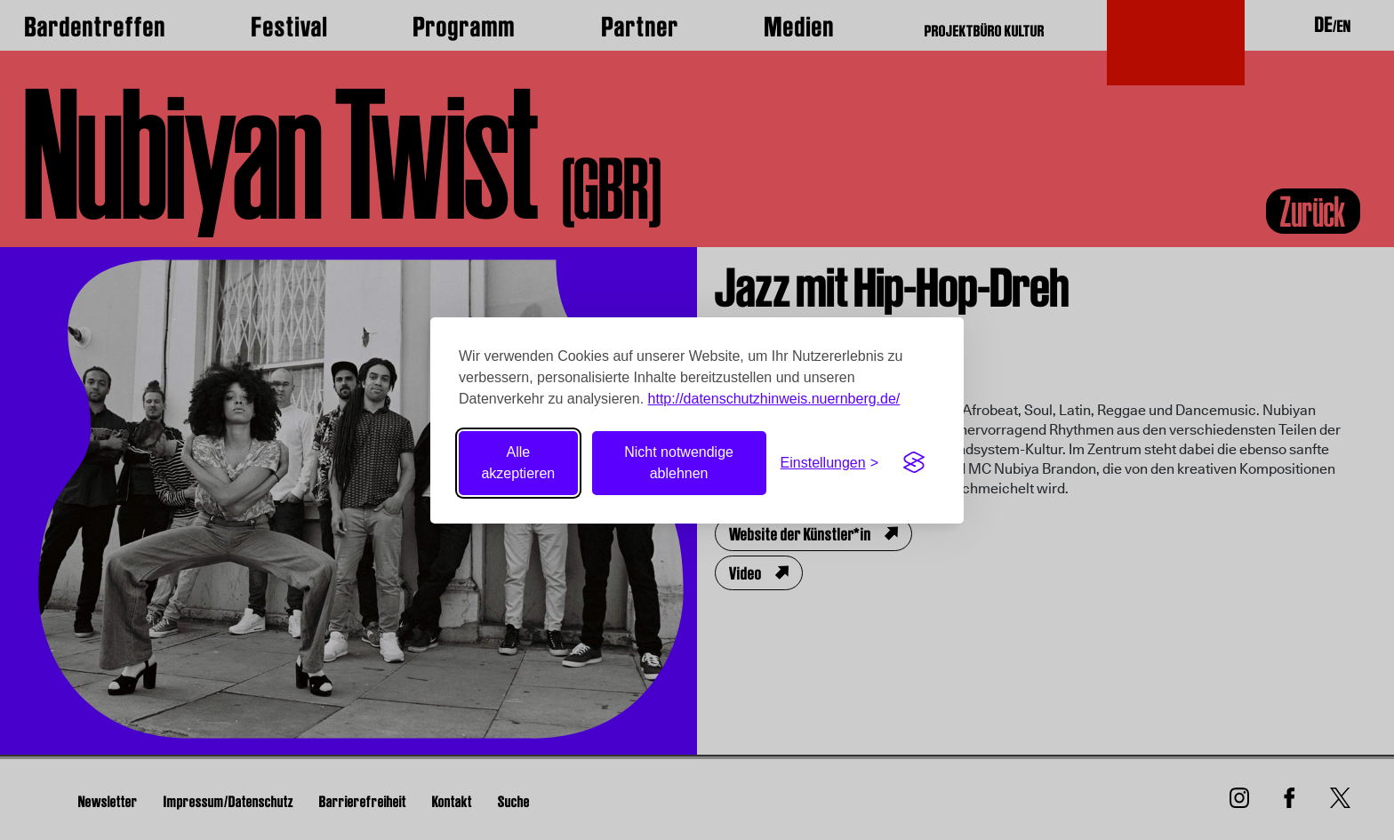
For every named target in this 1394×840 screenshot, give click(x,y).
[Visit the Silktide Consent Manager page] (914, 463)
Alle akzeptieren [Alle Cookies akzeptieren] (518, 462)
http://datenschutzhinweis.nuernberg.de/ (774, 398)
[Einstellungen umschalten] (829, 463)
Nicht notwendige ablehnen (678, 462)
